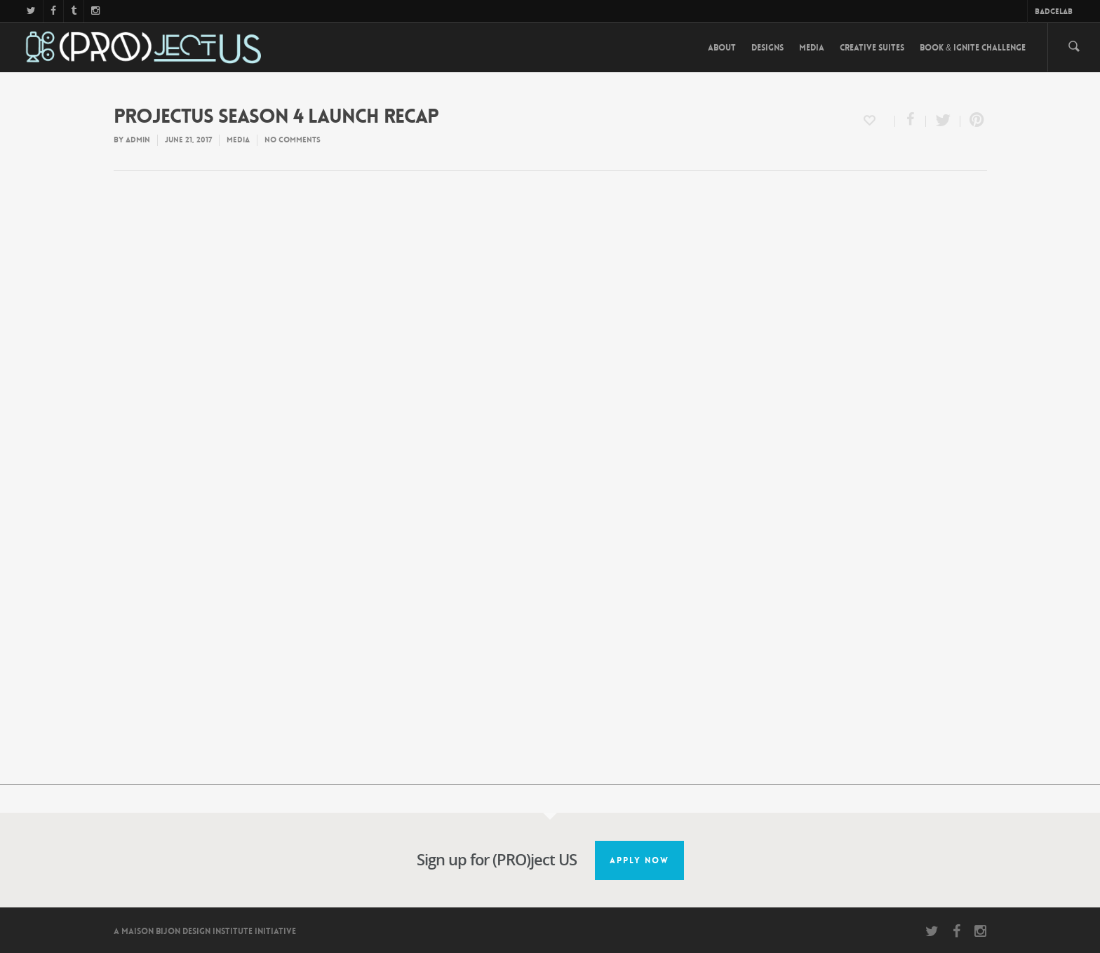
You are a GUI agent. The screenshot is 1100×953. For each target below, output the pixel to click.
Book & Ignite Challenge (973, 47)
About (722, 47)
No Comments (292, 140)
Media (811, 47)
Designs (767, 47)
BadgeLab (1054, 11)
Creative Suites (872, 47)
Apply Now (639, 860)
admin (138, 140)
